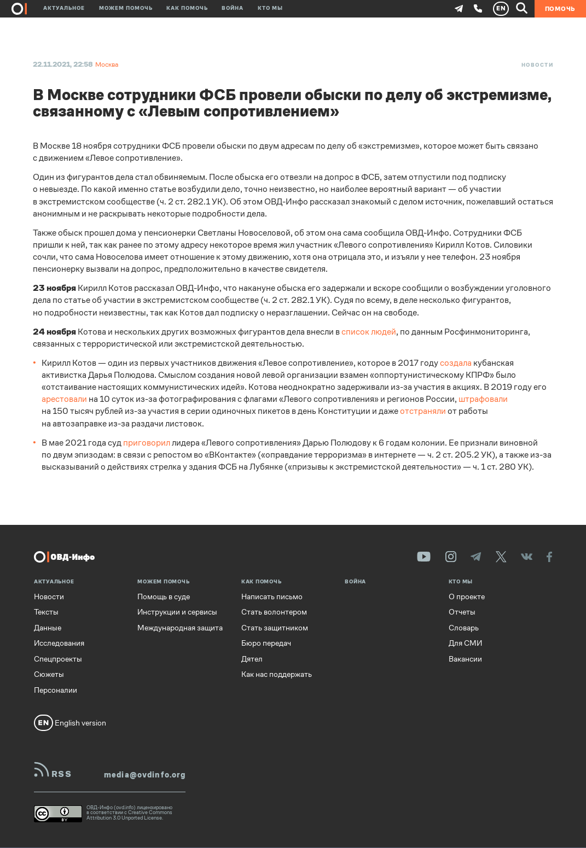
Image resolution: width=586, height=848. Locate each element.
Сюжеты (49, 674)
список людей (368, 331)
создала (456, 363)
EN (501, 8)
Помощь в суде (163, 596)
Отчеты (462, 612)
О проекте (467, 596)
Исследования (59, 643)
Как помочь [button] (187, 8)
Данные (47, 627)
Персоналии (55, 690)
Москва (106, 64)
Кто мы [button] (270, 8)
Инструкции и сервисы (177, 612)
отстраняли (423, 411)
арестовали (64, 399)
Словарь (464, 627)
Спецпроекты (58, 659)
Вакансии (465, 659)
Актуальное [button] (64, 8)
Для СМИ (465, 643)
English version (70, 723)
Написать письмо (272, 596)
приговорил (146, 442)
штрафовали (483, 399)
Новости (537, 65)
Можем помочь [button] (126, 8)
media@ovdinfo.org (144, 775)
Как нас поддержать (276, 674)
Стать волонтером (274, 612)
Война (232, 8)
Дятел (252, 659)
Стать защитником (274, 627)
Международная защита (180, 627)
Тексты (46, 612)
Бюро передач (266, 643)
